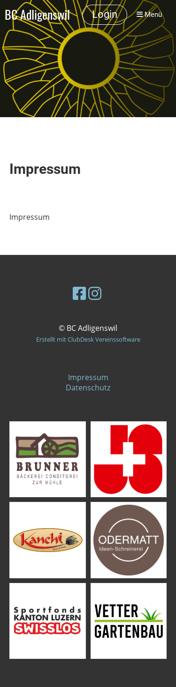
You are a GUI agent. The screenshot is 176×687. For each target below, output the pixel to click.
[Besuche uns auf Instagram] (94, 293)
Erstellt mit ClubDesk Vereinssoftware (88, 339)
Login (104, 14)
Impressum (88, 377)
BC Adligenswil (37, 14)
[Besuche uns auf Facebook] (79, 293)
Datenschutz (88, 387)
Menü (149, 14)
